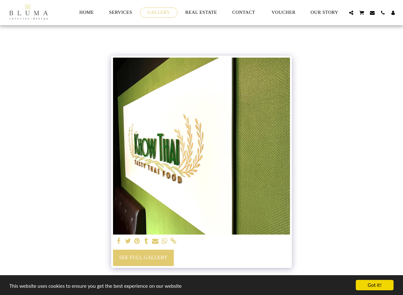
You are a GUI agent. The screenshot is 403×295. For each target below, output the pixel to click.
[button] (351, 12)
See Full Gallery (143, 257)
